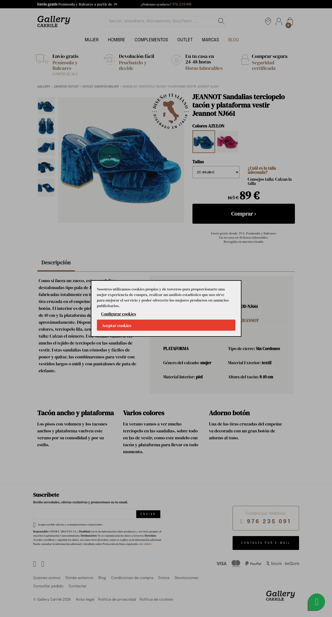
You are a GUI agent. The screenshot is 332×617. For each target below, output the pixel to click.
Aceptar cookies (117, 325)
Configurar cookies (118, 314)
